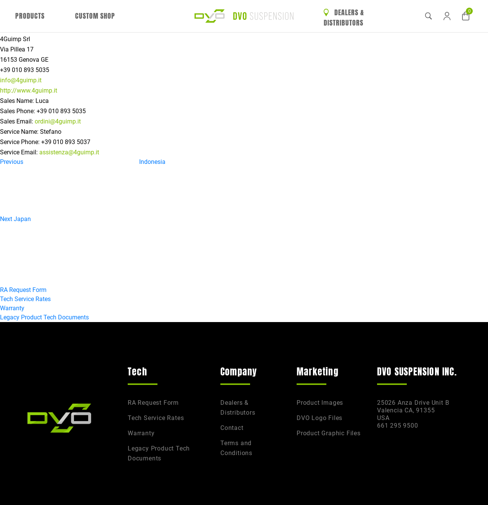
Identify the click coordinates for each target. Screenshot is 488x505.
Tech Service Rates (25, 299)
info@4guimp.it (21, 80)
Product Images (320, 402)
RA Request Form (23, 289)
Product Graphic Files (329, 433)
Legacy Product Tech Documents (44, 317)
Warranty (12, 308)
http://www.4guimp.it (28, 90)
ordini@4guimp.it (58, 121)
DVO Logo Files (319, 418)
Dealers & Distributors (344, 18)
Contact (232, 427)
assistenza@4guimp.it (69, 152)
